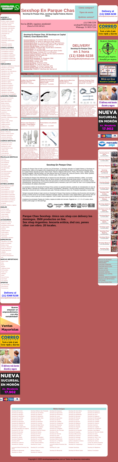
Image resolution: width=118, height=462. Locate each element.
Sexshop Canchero (93, 425)
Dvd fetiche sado (5, 166)
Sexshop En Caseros (93, 423)
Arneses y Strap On (6, 246)
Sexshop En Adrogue (17, 412)
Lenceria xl (4, 112)
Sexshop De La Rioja (17, 418)
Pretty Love (4, 271)
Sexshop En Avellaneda (75, 414)
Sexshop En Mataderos (94, 447)
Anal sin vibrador (5, 212)
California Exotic (5, 268)
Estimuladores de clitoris (7, 191)
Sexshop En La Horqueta (37, 439)
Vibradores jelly (5, 76)
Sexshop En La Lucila (74, 439)
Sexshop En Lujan (55, 447)
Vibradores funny (5, 74)
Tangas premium (5, 124)
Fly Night (3, 35)
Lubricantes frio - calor (7, 30)
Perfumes (3, 42)
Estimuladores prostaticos (8, 199)
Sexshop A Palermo (17, 433)
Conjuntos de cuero (6, 144)
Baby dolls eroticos (6, 101)
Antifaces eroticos (6, 223)
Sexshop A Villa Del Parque (38, 430)
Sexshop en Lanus (55, 442)
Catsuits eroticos (5, 105)
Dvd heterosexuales (6, 171)
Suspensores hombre (7, 138)
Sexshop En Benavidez (56, 418)
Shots (2, 275)
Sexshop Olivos (29, 50)
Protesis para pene (6, 253)
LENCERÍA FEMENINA (104, 264)
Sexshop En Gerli (16, 435)
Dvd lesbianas (5, 174)
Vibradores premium (6, 83)
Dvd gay (3, 169)
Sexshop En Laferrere (18, 442)
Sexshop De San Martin (37, 412)
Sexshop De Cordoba (93, 419)
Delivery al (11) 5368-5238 (10, 294)
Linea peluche (5, 153)
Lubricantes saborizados (7, 40)
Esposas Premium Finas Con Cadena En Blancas (86, 70)
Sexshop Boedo (29, 38)
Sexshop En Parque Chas (48, 10)
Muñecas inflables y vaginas (8, 205)
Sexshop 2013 (15, 440)
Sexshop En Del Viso (17, 430)
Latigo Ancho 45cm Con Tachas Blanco (67, 70)
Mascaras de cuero (6, 155)
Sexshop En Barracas (74, 416)
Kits (2, 257)
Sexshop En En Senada (75, 430)
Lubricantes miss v (6, 38)
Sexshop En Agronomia (56, 412)
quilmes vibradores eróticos (76, 440)
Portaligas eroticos (6, 115)
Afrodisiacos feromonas (7, 225)
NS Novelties (4, 270)
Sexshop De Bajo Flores (37, 425)
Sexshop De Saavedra (75, 412)
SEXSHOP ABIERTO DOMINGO (107, 277)
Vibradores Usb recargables (8, 94)
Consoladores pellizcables (8, 55)
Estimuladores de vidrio (7, 192)
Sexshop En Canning (36, 423)
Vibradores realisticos (7, 87)
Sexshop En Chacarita (56, 425)
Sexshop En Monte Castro (76, 450)
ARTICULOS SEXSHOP (105, 259)
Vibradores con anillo (7, 241)
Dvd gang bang (5, 167)
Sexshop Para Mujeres (104, 232)
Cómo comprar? (86, 8)
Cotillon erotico (5, 227)
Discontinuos (4, 286)
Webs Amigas (59, 409)
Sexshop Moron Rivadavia (32, 47)
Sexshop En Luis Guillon (37, 447)
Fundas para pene (6, 250)
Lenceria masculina (6, 137)
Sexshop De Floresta (74, 418)
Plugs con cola (5, 217)
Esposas (3, 228)
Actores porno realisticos (7, 49)
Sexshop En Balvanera (18, 416)
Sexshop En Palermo (36, 452)
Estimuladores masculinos (8, 198)
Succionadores (5, 189)
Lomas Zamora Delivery (37, 442)
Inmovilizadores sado (7, 148)
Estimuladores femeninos (8, 196)
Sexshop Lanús (28, 49)
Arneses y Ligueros (6, 99)
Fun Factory (4, 280)
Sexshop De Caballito (55, 421)
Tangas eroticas (5, 122)
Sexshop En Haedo (17, 437)
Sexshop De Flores (36, 419)
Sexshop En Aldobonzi (94, 412)
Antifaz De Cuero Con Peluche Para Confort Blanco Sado (47, 70)
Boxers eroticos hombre (7, 133)
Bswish (3, 266)
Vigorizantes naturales (7, 237)
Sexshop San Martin (30, 52)
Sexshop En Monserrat (18, 450)
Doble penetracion (6, 248)
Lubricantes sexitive (6, 44)
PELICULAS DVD (103, 270)
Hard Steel (4, 279)
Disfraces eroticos (6, 110)
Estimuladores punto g (7, 201)
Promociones (4, 288)
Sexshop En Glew (54, 435)
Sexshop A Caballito (93, 435)
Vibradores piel (5, 78)
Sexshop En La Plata (93, 439)
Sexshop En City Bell (74, 425)
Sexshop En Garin (93, 433)
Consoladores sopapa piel (8, 60)
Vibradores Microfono (7, 88)
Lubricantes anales (6, 24)
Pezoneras (4, 235)
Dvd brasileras (5, 162)
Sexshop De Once (93, 414)
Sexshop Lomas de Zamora (32, 43)
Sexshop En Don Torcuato (57, 430)
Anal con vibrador (6, 210)
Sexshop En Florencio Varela (95, 432)
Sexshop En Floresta (55, 433)
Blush (2, 264)
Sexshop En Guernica (74, 435)
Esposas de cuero (6, 146)
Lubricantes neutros (6, 31)
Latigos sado (4, 149)
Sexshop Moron (29, 46)
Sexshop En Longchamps (75, 444)
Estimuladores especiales (8, 194)
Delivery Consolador (93, 450)
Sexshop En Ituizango (74, 437)
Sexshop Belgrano (29, 29)
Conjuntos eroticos (6, 106)
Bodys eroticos (5, 103)
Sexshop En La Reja (36, 440)
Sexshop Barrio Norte (30, 32)
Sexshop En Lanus (74, 442)
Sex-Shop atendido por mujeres (20, 428)
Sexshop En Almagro (17, 414)
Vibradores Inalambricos (7, 80)
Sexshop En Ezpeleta (74, 432)
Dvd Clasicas (4, 178)
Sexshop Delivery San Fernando (39, 411)
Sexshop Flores (28, 39)
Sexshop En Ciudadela (37, 426)
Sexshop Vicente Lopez (31, 56)
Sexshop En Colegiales (56, 428)
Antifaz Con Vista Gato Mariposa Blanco (28, 70)
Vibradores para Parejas (7, 67)
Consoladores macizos (7, 51)
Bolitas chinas (5, 245)
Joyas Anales (4, 214)
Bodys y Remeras (6, 131)
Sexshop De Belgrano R (18, 423)
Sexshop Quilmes (29, 44)
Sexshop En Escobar (17, 432)
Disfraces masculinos (7, 135)
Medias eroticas (5, 113)
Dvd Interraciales (5, 173)
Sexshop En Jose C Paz (94, 437)
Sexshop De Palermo (36, 414)
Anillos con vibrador (6, 69)
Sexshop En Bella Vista (37, 418)
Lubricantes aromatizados (8, 26)
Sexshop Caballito (29, 36)
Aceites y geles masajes (7, 21)
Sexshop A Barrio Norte (56, 439)
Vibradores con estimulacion (8, 71)
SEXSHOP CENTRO (104, 272)
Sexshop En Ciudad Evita (19, 426)
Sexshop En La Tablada (56, 440)
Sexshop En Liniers (36, 444)
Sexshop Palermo (29, 30)
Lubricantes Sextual (6, 45)
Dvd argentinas (5, 160)
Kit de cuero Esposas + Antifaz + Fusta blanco (28, 112)
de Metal (3, 203)
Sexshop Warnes (29, 53)
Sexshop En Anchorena (56, 414)
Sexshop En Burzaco (74, 421)
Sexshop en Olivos (17, 452)
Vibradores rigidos (6, 81)
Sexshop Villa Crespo (30, 41)
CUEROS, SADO (103, 268)
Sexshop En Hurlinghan (37, 437)
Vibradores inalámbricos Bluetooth (10, 66)
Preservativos (5, 232)
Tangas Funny (5, 126)
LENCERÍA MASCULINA (105, 266)
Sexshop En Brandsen (37, 421)
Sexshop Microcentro (30, 33)
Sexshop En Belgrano (93, 416)
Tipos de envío (86, 12)
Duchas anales (5, 209)
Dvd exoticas (4, 164)
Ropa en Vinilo (5, 119)
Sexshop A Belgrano (17, 439)
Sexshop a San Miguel (94, 430)
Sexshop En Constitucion (94, 428)
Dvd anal (3, 159)
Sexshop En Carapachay (56, 423)
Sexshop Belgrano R (55, 426)
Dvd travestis (4, 181)
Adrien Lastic (4, 261)
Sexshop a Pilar (54, 432)
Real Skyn (4, 37)
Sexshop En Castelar (17, 425)
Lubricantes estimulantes (8, 28)
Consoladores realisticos (7, 56)
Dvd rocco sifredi (5, 176)
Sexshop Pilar (28, 58)
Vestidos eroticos (5, 128)
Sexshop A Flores (35, 435)
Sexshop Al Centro (74, 428)
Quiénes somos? (86, 17)
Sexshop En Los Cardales (95, 444)
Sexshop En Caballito (93, 421)
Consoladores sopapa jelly (8, 58)
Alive (2, 263)
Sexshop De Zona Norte (75, 411)
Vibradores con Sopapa (7, 92)
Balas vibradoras (5, 187)
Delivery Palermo (35, 450)
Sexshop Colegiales (30, 55)
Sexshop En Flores (36, 433)
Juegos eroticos (5, 230)
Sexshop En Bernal (55, 419)
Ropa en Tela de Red (7, 120)
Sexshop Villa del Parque (31, 35)
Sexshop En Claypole (74, 426)
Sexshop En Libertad (17, 444)
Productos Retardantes (7, 255)
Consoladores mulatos (7, 53)
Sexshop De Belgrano (74, 423)
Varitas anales (5, 216)
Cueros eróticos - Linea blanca (31, 65)
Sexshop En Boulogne (18, 421)
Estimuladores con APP (7, 185)
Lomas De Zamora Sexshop (95, 442)
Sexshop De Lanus (55, 416)
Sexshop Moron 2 (104, 243)
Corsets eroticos (5, 108)
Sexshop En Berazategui (94, 418)
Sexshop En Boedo (74, 419)
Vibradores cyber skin (7, 73)
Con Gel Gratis (5, 284)
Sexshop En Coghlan (93, 426)
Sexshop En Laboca (93, 440)
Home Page (23, 63)
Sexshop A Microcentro (75, 433)
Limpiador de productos (7, 23)
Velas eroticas (5, 234)
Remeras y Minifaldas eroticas (9, 117)
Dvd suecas (4, 180)
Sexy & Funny (5, 277)
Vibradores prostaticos (7, 85)
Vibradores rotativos (6, 90)
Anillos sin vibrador (6, 243)
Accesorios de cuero (6, 142)
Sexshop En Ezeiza (36, 432)
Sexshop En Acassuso (56, 411)
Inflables (3, 252)
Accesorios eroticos (6, 221)
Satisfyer (3, 273)
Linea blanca (4, 151)
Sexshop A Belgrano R (56, 437)
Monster (3, 62)
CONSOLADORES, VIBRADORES (103, 262)
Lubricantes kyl (5, 33)
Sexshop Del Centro (17, 411)
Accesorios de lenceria (7, 98)
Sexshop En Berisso (17, 419)
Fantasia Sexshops (74, 447)
